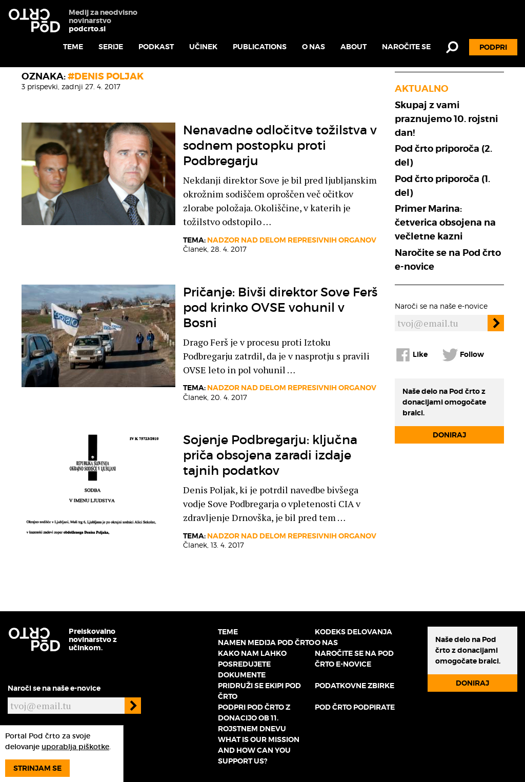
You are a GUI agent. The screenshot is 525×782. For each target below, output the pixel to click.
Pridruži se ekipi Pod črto (259, 691)
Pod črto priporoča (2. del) (443, 155)
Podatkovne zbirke (354, 685)
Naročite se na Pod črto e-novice (448, 259)
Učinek (203, 46)
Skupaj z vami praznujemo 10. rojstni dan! (446, 118)
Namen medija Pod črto (266, 642)
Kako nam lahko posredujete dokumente (252, 664)
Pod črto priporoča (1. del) (442, 185)
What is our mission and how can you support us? (258, 750)
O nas (313, 46)
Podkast (156, 46)
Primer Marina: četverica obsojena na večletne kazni (445, 222)
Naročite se (406, 46)
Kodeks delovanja (353, 631)
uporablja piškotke (75, 746)
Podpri (493, 47)
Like (411, 355)
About (353, 46)
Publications (260, 46)
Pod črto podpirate (355, 707)
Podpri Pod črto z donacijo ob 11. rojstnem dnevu (254, 718)
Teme (73, 46)
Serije (110, 46)
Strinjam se (37, 768)
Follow (463, 355)
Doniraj (449, 434)
